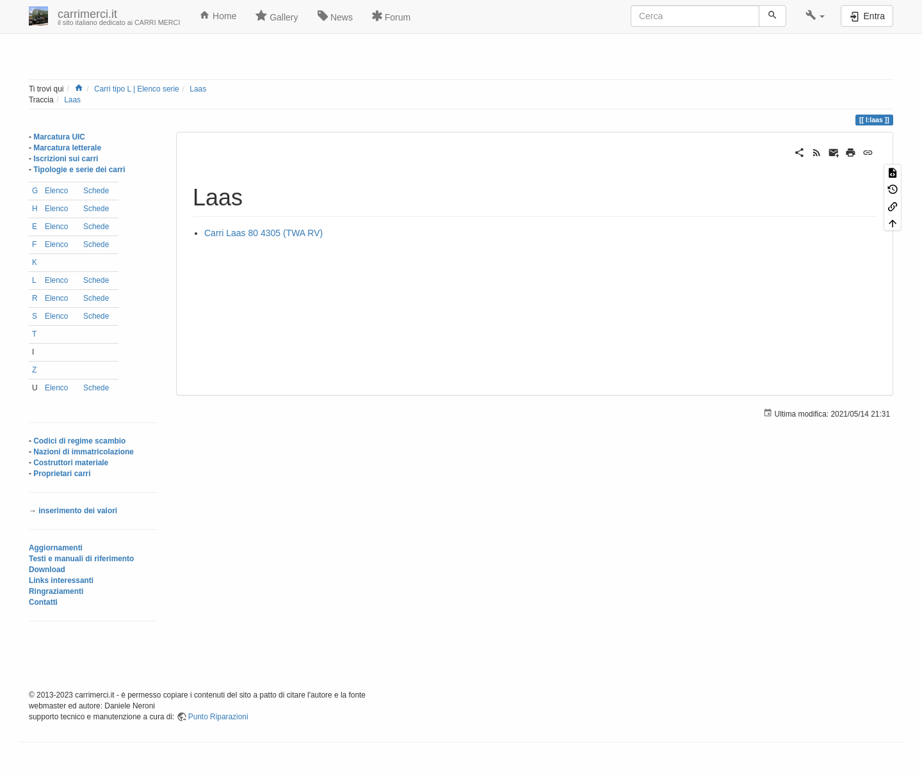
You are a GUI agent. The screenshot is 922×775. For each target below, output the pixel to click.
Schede (96, 190)
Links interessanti (61, 580)
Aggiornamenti (56, 547)
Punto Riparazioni (218, 716)
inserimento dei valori (77, 510)
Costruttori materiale (70, 462)
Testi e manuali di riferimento (81, 558)
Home (217, 15)
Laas (198, 88)
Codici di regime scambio (79, 440)
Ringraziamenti (56, 591)
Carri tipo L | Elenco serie (136, 88)
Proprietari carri (61, 473)
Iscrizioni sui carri (65, 158)
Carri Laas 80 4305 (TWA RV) (263, 233)
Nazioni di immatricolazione (83, 451)
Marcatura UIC (59, 136)
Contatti (43, 602)
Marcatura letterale (67, 147)
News (335, 16)
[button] (815, 16)
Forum (391, 16)
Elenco (56, 190)
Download (47, 569)
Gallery (276, 16)
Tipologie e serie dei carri (79, 169)
